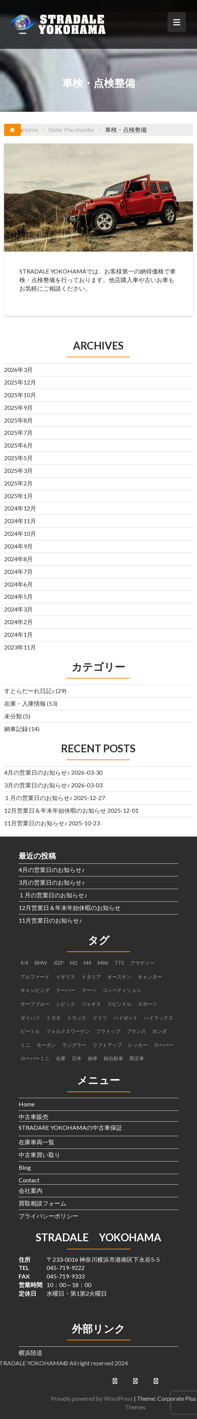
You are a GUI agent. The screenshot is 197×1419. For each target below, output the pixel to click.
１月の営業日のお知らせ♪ (38, 797)
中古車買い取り (39, 1154)
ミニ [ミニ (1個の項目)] (25, 1045)
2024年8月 (18, 558)
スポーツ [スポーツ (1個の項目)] (147, 1004)
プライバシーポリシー (48, 1215)
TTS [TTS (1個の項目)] (119, 963)
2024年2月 (18, 621)
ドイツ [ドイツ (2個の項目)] (100, 1018)
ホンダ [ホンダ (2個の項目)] (159, 1031)
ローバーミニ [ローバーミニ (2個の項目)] (35, 1058)
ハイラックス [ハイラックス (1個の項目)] (158, 1018)
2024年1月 (18, 634)
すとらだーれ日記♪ (29, 690)
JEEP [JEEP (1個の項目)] (58, 963)
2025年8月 (18, 420)
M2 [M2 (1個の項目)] (73, 963)
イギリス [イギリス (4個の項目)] (65, 977)
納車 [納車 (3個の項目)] (93, 1058)
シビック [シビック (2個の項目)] (65, 1004)
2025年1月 (18, 495)
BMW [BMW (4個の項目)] (41, 963)
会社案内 (30, 1190)
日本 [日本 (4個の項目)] (77, 1058)
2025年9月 (18, 407)
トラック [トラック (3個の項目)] (76, 1018)
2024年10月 (20, 533)
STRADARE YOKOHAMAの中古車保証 (70, 1127)
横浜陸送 (30, 1352)
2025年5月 (18, 457)
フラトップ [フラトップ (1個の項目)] (108, 1031)
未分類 (13, 716)
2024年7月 (18, 571)
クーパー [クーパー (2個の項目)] (65, 990)
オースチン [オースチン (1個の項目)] (119, 977)
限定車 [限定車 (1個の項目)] (137, 1058)
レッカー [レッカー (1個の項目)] (137, 1045)
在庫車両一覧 (36, 1141)
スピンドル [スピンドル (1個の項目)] (119, 1004)
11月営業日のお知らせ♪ (35, 823)
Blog (25, 1167)
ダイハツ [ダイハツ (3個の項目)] (30, 1018)
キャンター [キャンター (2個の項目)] (150, 977)
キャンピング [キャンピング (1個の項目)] (35, 990)
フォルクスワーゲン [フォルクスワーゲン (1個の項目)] (68, 1031)
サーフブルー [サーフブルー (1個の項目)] (35, 1004)
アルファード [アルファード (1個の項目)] (35, 977)
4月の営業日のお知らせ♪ (37, 772)
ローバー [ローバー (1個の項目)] (163, 1045)
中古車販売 (33, 1116)
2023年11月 (20, 647)
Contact (29, 1179)
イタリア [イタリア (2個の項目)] (91, 977)
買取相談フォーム (42, 1203)
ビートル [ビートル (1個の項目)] (30, 1031)
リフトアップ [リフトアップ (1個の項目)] (107, 1045)
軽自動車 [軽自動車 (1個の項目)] (113, 1058)
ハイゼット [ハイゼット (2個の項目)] (126, 1018)
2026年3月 (18, 369)
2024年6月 (18, 584)
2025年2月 (18, 483)
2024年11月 (20, 520)
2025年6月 (18, 445)
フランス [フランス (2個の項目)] (136, 1031)
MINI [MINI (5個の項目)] (103, 963)
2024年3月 (18, 609)
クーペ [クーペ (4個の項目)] (89, 990)
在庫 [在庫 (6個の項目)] (61, 1058)
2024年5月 (18, 596)
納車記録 (16, 728)
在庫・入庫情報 (25, 703)
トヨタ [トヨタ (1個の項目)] (53, 1018)
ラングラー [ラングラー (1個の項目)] (74, 1045)
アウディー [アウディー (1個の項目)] (142, 963)
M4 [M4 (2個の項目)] (87, 963)
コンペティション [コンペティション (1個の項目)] (121, 990)
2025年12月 (20, 382)
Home (27, 1103)
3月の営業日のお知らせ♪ (37, 784)
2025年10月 (20, 394)
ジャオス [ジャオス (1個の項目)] (91, 1004)
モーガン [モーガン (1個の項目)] (46, 1045)
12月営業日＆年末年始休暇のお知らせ (55, 810)
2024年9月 (18, 546)
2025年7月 (18, 432)
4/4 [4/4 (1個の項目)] (24, 963)
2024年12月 (20, 508)
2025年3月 (18, 470)
